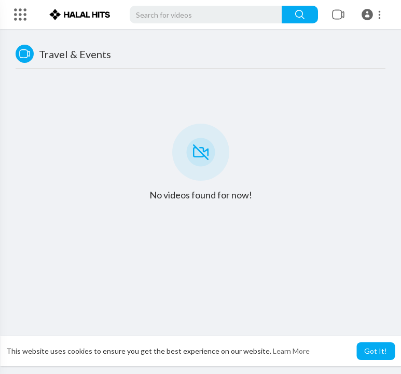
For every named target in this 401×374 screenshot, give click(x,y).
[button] (372, 14)
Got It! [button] (375, 350)
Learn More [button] (291, 350)
